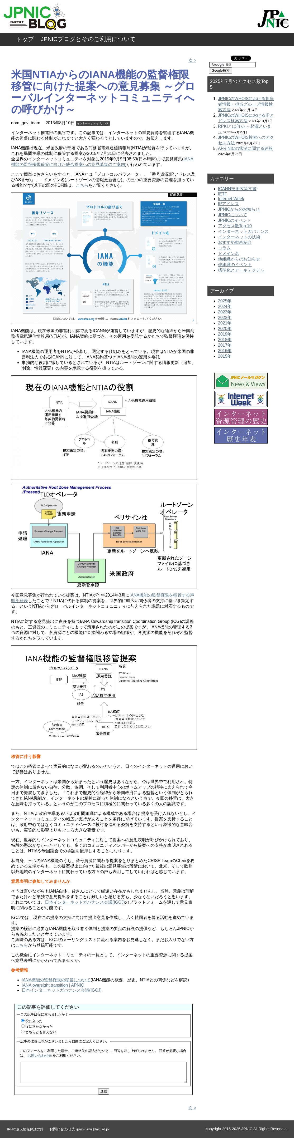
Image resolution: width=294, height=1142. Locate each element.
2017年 (225, 345)
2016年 (225, 350)
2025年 (225, 301)
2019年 (225, 334)
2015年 (225, 356)
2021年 (225, 323)
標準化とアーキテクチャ (241, 270)
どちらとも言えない (40, 1032)
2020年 (225, 328)
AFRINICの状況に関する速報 (245, 148)
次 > (192, 60)
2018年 (225, 339)
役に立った (33, 1021)
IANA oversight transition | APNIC (53, 985)
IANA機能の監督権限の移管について (56, 980)
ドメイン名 (228, 253)
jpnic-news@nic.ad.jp (92, 1133)
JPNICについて (232, 215)
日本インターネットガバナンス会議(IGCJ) (85, 902)
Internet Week (231, 198)
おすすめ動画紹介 (235, 242)
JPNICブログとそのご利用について (88, 39)
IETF (222, 194)
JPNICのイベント (234, 220)
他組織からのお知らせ (239, 259)
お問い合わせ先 (40, 1055)
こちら (82, 185)
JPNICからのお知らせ (239, 209)
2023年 (225, 312)
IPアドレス (228, 203)
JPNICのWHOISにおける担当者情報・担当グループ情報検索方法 (246, 104)
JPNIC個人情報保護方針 (25, 1133)
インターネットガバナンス (93, 123)
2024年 (225, 306)
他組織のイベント (235, 264)
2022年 (225, 317)
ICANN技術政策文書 (237, 188)
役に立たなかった (39, 1026)
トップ (25, 39)
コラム (224, 248)
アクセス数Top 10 (235, 226)
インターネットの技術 (239, 237)
